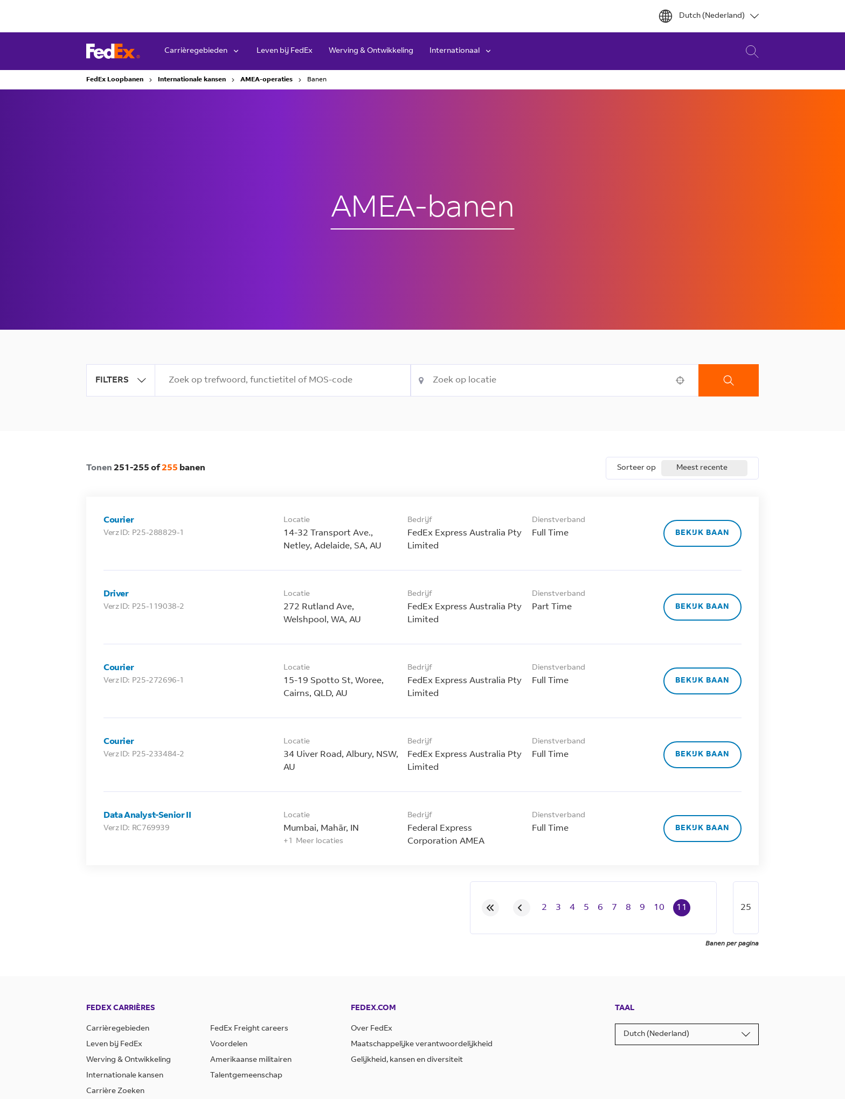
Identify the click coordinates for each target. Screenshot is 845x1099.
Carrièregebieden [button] (202, 51)
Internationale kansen (192, 79)
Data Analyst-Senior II (147, 815)
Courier (118, 520)
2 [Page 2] (544, 907)
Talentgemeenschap (246, 1076)
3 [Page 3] (558, 907)
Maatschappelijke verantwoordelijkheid (422, 1044)
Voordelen (228, 1044)
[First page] (490, 907)
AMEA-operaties (266, 79)
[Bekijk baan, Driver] (702, 607)
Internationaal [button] (461, 51)
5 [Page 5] (586, 907)
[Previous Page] (521, 907)
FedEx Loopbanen (114, 79)
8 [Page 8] (628, 907)
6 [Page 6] (600, 907)
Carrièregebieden (117, 1029)
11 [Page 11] (681, 907)
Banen (317, 79)
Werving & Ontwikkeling (371, 51)
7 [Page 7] (614, 907)
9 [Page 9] (642, 907)
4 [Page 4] (572, 907)
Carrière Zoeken (749, 51)
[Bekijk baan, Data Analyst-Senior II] (702, 828)
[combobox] (283, 380)
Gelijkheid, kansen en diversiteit (407, 1060)
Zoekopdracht (728, 380)
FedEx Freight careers (249, 1029)
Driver (116, 594)
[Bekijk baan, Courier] (702, 533)
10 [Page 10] (659, 907)
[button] (680, 380)
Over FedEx (371, 1029)
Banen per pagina (732, 944)
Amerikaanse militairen (251, 1060)
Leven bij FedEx (285, 51)
